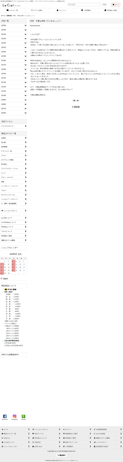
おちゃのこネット (58, 460)
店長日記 (76, 107)
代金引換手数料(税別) (11, 341)
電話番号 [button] (62, 455)
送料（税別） (8, 292)
